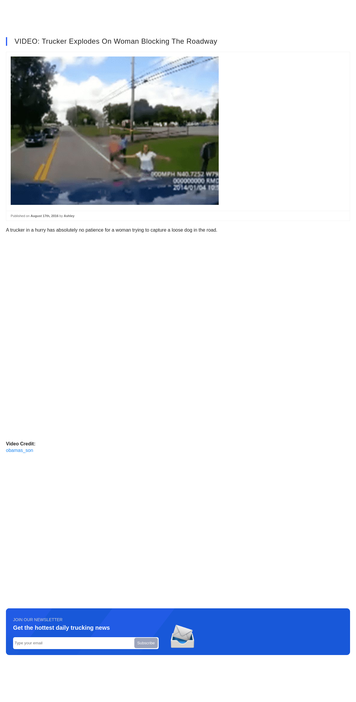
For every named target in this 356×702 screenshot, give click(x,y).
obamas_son (19, 450)
